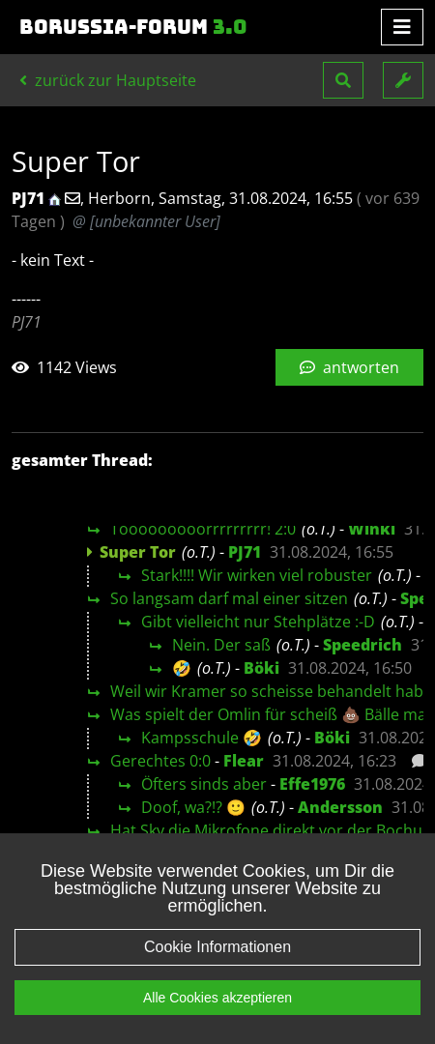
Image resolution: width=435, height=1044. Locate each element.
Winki (371, 528)
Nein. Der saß (221, 644)
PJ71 (244, 552)
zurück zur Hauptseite (107, 80)
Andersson (340, 807)
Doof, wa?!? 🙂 (193, 807)
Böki (261, 668)
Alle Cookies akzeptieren (217, 997)
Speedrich (362, 644)
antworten (349, 367)
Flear (243, 760)
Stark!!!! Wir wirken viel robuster (256, 575)
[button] (343, 80)
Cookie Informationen (217, 947)
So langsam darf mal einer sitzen (229, 598)
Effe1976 (312, 784)
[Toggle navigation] (402, 27)
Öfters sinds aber (204, 784)
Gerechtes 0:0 (160, 760)
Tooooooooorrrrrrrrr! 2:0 (203, 528)
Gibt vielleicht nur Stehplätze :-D (258, 621)
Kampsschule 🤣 (201, 737)
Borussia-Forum (133, 27)
